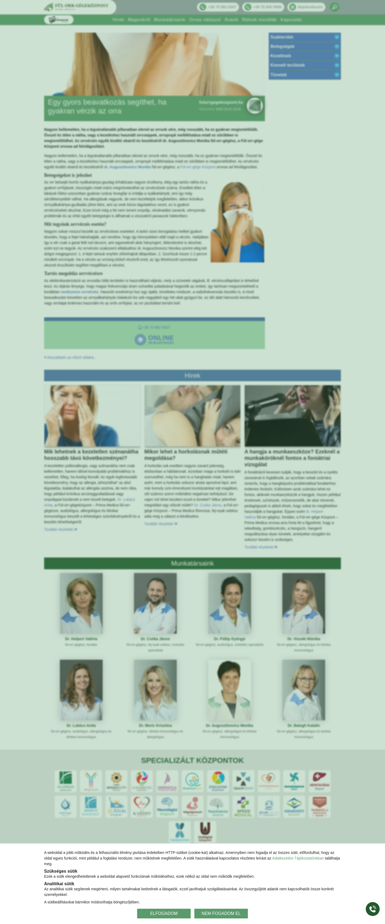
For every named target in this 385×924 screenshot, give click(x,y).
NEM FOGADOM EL (221, 913)
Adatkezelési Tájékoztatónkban (298, 858)
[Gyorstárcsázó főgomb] (373, 909)
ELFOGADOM (164, 913)
